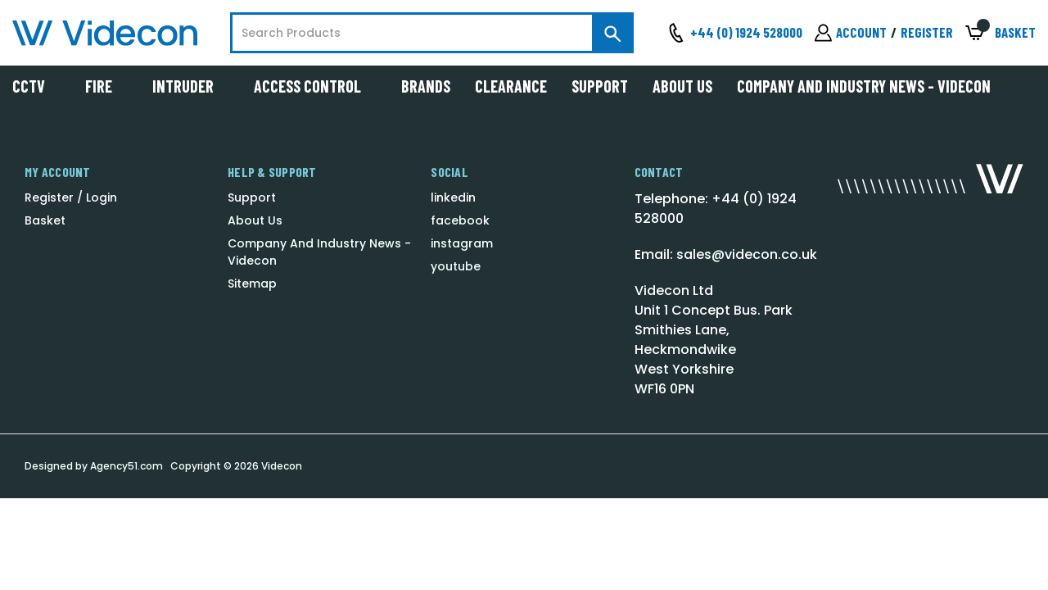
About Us (682, 86)
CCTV (36, 86)
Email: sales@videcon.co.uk (726, 254)
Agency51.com (126, 466)
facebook (460, 220)
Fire (106, 86)
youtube (456, 266)
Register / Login (71, 197)
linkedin (453, 197)
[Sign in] (851, 32)
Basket (45, 220)
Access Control (315, 86)
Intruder (190, 86)
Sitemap (252, 283)
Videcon (281, 466)
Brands (425, 86)
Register (927, 32)
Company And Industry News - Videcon (864, 86)
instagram (462, 243)
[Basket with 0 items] (1000, 33)
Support (599, 86)
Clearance (511, 86)
